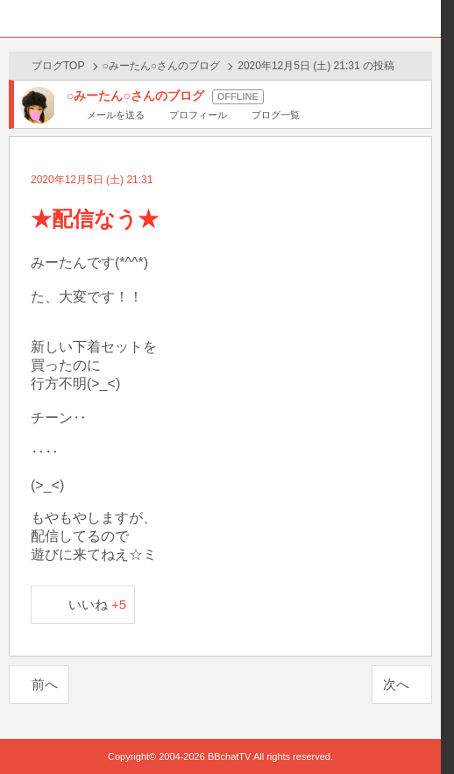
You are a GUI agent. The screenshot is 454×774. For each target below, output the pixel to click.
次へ (396, 684)
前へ (45, 684)
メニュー (422, 18)
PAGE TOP (410, 727)
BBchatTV (221, 18)
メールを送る (116, 115)
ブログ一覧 (276, 115)
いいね (97, 604)
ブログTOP (58, 66)
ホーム (18, 18)
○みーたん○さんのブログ (162, 66)
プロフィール (198, 115)
